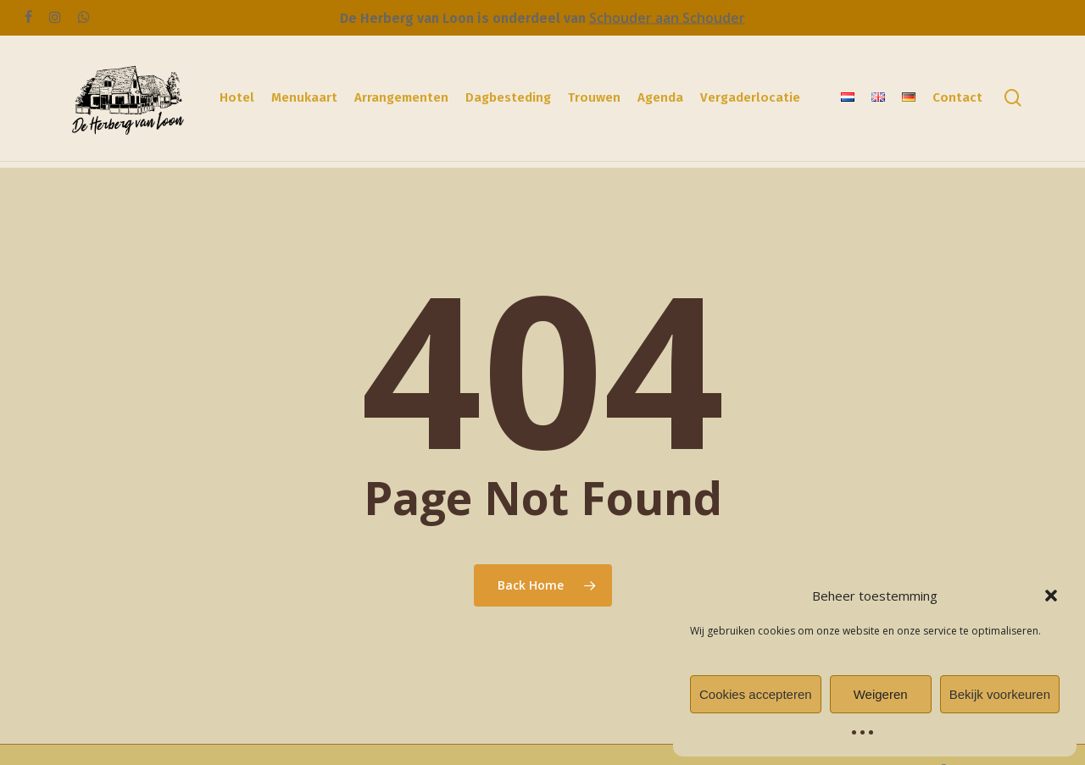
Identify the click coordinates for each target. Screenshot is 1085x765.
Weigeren (881, 694)
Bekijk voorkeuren (999, 694)
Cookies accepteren (755, 694)
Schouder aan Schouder (667, 17)
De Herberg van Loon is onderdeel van (464, 18)
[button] (1051, 595)
